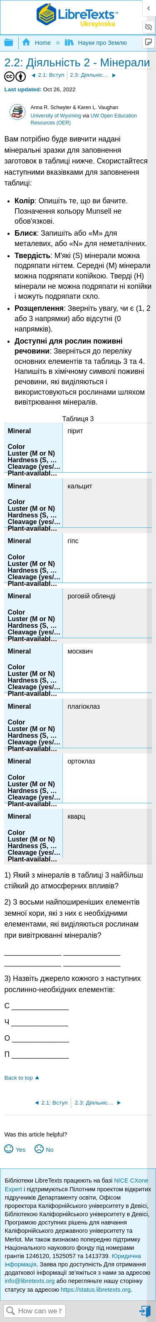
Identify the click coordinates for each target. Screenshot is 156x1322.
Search (10, 1311)
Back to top (18, 1078)
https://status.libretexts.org (96, 1289)
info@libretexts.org (29, 1281)
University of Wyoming (56, 116)
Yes (20, 1149)
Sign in (146, 1315)
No (49, 1149)
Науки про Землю (97, 42)
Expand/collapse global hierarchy (14, 43)
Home (37, 42)
